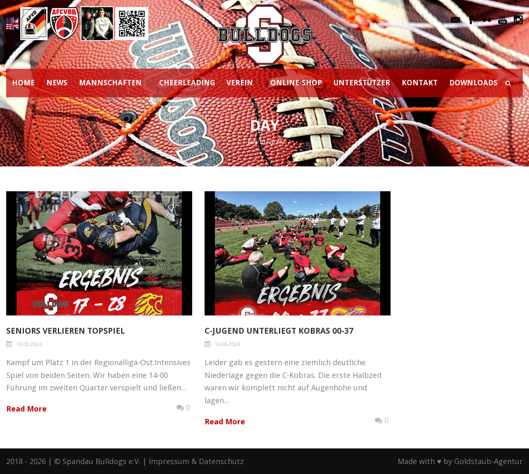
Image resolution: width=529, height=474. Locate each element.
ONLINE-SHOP (296, 82)
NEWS (56, 82)
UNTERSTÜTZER (362, 82)
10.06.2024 (29, 344)
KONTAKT (420, 82)
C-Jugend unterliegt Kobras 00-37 (279, 330)
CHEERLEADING (187, 82)
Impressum (169, 461)
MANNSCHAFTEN (110, 82)
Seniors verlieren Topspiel (65, 330)
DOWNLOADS (473, 82)
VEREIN (239, 82)
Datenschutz (221, 461)
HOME (23, 82)
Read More (26, 409)
